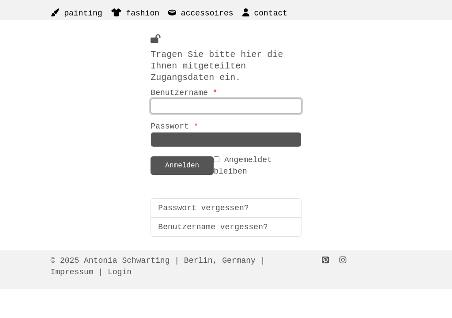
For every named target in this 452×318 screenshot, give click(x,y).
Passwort (174, 126)
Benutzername (226, 65)
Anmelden (182, 166)
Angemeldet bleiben (243, 165)
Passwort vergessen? (203, 208)
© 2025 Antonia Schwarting (110, 260)
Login (120, 272)
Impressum (71, 272)
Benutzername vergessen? (212, 227)
